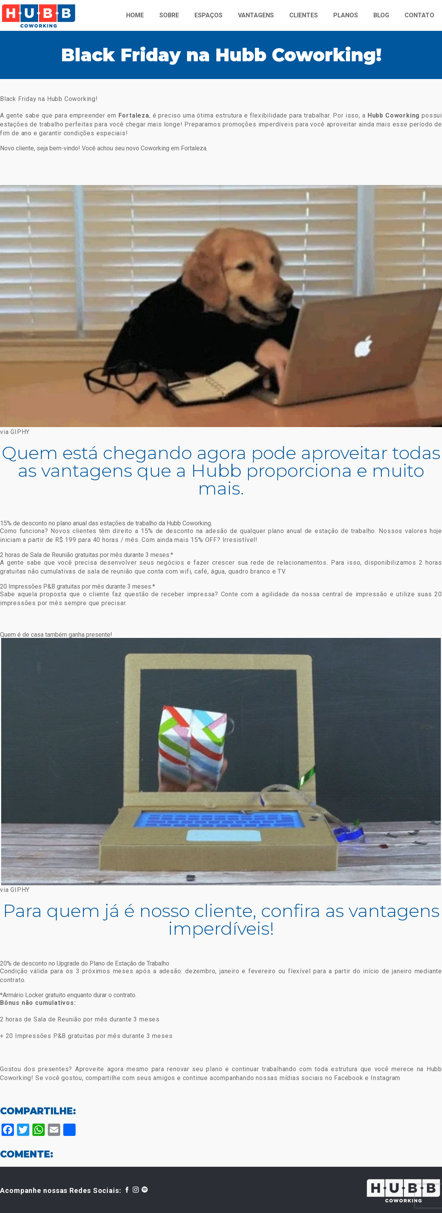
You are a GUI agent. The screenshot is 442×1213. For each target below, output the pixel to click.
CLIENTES (303, 15)
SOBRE (169, 15)
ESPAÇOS (208, 15)
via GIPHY (15, 432)
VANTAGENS (256, 15)
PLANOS (345, 15)
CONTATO (419, 15)
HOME (135, 15)
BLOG (381, 15)
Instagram (385, 1078)
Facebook (348, 1078)
